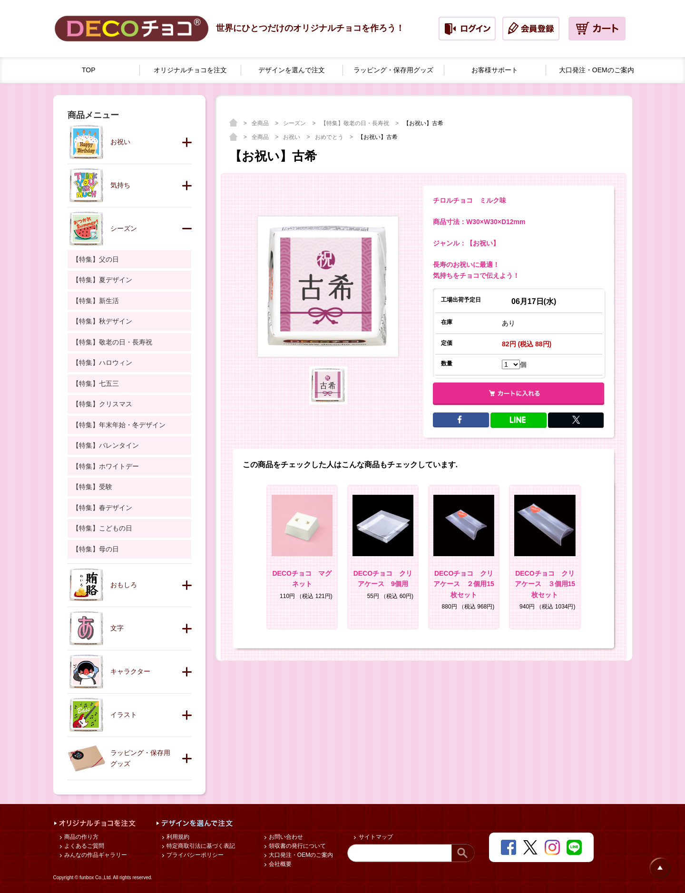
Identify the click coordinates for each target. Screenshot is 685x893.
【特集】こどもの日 (102, 528)
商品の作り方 (80, 837)
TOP (89, 70)
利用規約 (177, 837)
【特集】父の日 (95, 259)
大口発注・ (596, 70)
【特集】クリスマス (102, 404)
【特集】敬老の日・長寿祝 (356, 123)
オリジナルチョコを (190, 70)
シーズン (295, 123)
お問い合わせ (285, 837)
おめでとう (330, 137)
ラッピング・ (393, 70)
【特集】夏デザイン (102, 280)
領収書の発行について (296, 846)
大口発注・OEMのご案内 (300, 855)
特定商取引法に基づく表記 (200, 846)
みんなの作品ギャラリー (95, 855)
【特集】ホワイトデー (105, 466)
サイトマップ (374, 837)
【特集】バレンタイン (105, 445)
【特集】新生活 (95, 300)
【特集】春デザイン (102, 507)
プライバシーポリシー (194, 855)
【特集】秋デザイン (102, 321)
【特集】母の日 (95, 549)
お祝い (292, 137)
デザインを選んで (291, 70)
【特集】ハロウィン (102, 362)
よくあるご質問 (83, 846)
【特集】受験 (92, 487)
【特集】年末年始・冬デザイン (119, 425)
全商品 (261, 123)
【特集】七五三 (95, 383)
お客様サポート (494, 70)
